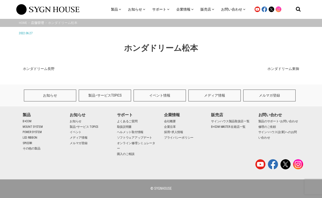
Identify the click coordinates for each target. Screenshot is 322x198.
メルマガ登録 (269, 95)
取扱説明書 (124, 127)
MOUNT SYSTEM (33, 127)
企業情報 (172, 114)
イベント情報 (159, 95)
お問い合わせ (270, 114)
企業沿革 (170, 127)
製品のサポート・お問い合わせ (278, 121)
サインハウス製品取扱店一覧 (230, 121)
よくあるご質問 (127, 121)
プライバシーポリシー (178, 137)
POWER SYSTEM (32, 132)
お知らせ (50, 95)
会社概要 (170, 121)
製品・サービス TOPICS (84, 127)
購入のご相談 (126, 154)
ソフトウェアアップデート (134, 137)
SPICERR (27, 143)
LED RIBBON (30, 137)
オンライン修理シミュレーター (136, 145)
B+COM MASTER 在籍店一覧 (228, 127)
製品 (26, 114)
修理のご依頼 (267, 127)
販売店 (217, 114)
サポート (125, 114)
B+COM (27, 121)
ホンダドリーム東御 (283, 69)
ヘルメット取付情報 (130, 132)
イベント (76, 132)
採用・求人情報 (173, 132)
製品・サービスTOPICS (105, 95)
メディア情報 (214, 95)
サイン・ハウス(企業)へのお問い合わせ (277, 134)
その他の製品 (31, 148)
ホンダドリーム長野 (39, 69)
